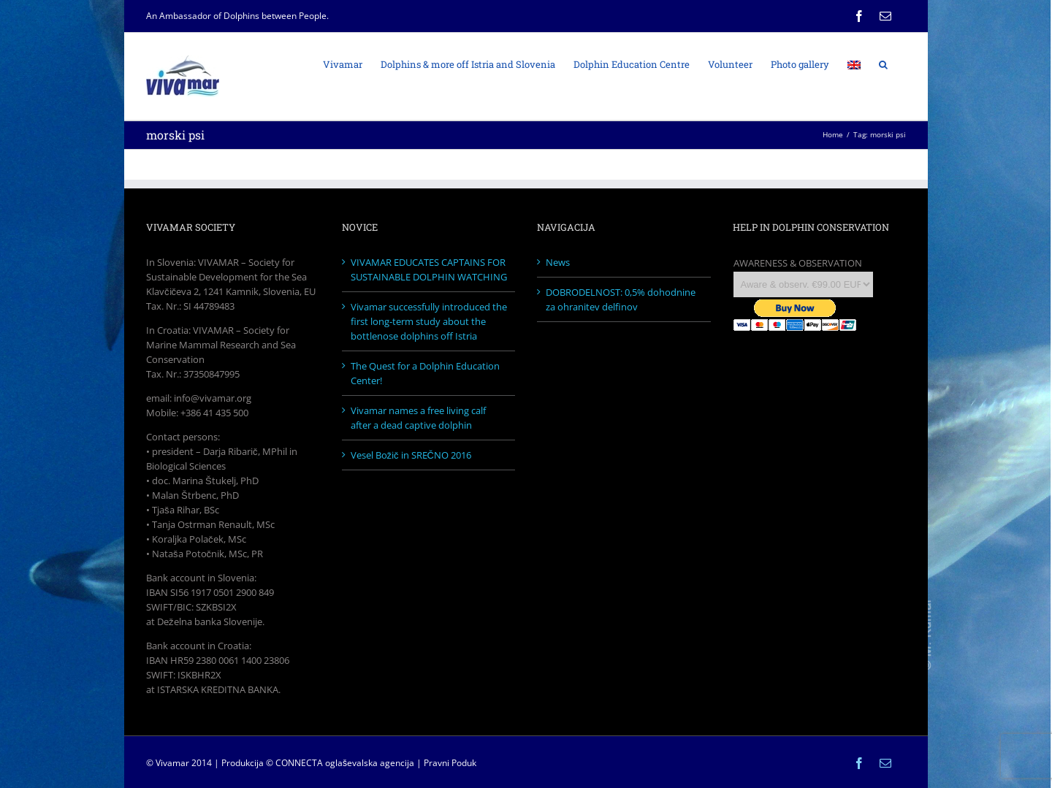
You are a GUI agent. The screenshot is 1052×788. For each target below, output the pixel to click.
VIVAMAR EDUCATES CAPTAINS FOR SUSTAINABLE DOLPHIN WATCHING (429, 269)
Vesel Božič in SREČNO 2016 (411, 455)
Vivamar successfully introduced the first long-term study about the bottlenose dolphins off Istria (429, 321)
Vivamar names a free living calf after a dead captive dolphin (418, 418)
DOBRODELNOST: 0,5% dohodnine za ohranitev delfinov (620, 299)
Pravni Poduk (450, 763)
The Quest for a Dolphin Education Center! (425, 373)
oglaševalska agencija (369, 763)
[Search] (883, 63)
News (558, 262)
